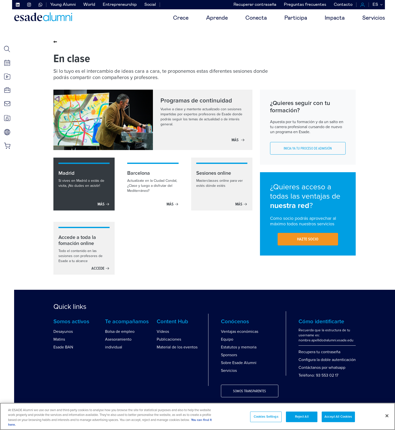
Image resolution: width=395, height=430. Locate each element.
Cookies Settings (266, 416)
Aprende (217, 18)
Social (150, 5)
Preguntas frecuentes (305, 5)
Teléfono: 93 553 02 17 (318, 375)
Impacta (335, 18)
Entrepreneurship (120, 5)
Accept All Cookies (338, 416)
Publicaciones (169, 339)
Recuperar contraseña (255, 5)
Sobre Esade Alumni (238, 362)
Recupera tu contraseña (319, 351)
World (89, 5)
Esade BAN (63, 347)
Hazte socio (307, 239)
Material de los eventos (177, 347)
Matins (59, 339)
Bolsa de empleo (120, 331)
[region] (197, 416)
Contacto (343, 5)
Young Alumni (63, 5)
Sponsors (229, 354)
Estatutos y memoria (238, 347)
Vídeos (163, 331)
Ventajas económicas (239, 331)
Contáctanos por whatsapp (322, 367)
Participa (295, 18)
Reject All (302, 416)
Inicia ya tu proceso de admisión (308, 148)
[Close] (386, 415)
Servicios (373, 18)
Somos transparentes (249, 391)
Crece (180, 18)
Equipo (227, 339)
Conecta (256, 18)
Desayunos (63, 331)
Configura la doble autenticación (327, 359)
